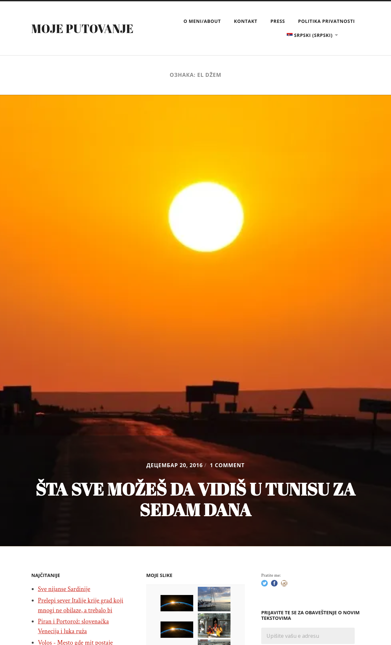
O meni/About (202, 21)
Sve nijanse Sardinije (64, 589)
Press (277, 21)
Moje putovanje (82, 28)
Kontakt (246, 21)
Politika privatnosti (326, 21)
